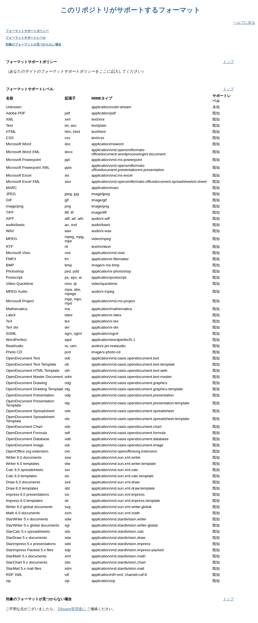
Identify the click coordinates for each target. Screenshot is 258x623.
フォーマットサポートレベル (26, 37)
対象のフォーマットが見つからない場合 (33, 44)
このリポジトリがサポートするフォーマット (130, 10)
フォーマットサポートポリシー (27, 31)
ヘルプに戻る (244, 22)
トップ (228, 62)
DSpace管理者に (72, 609)
